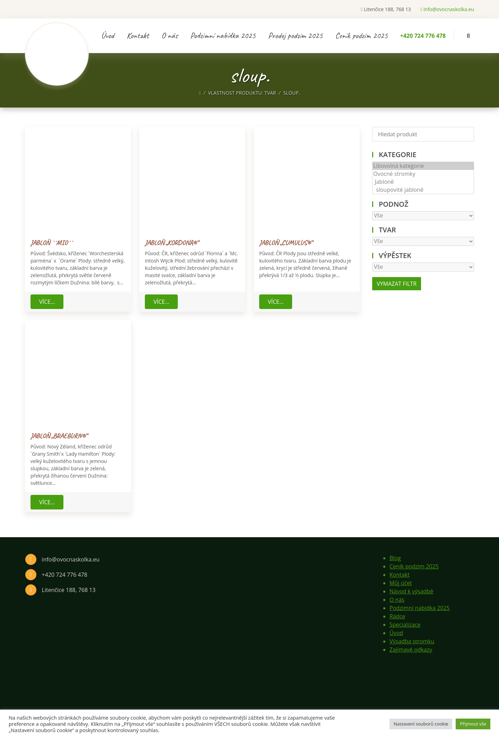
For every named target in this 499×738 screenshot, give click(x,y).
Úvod (107, 35)
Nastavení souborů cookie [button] (421, 724)
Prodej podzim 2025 (295, 35)
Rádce (397, 616)
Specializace (404, 624)
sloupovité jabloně (423, 190)
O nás (169, 35)
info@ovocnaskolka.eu (447, 9)
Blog (395, 558)
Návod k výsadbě (411, 591)
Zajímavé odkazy (410, 649)
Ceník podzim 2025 (361, 35)
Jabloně (423, 182)
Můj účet (400, 583)
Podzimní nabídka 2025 (223, 35)
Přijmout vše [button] (473, 724)
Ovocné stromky (423, 174)
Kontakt (137, 35)
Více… (47, 302)
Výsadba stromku (411, 641)
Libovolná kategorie (423, 166)
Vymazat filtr (397, 284)
